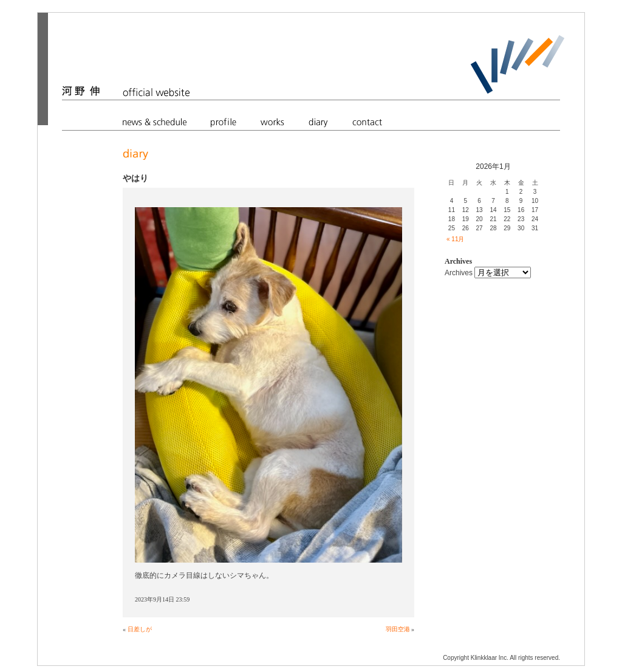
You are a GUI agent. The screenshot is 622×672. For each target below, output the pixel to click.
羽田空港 (398, 629)
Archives (459, 273)
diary (318, 121)
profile (223, 121)
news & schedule (154, 121)
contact (367, 121)
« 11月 (455, 239)
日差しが (140, 629)
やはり (135, 178)
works (272, 121)
